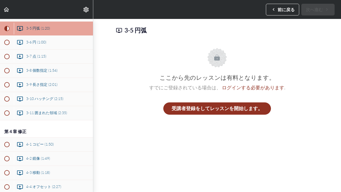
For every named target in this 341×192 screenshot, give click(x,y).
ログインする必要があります (253, 87)
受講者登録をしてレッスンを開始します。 (217, 108)
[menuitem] (86, 9)
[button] (6, 9)
